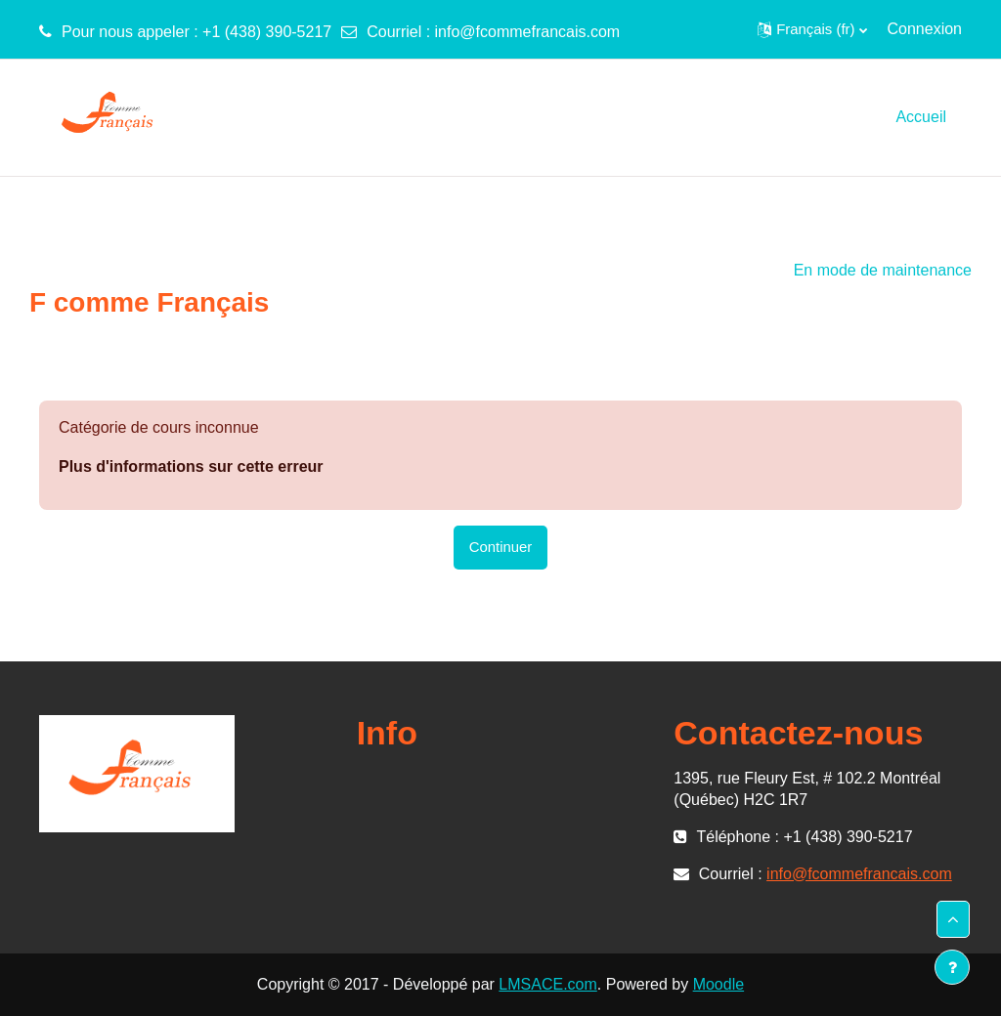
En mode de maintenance (883, 270)
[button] (812, 29)
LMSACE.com (547, 984)
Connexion (925, 29)
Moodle (718, 984)
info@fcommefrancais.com (528, 31)
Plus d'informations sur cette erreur (191, 466)
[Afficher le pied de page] (952, 967)
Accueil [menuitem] (920, 116)
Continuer (501, 546)
